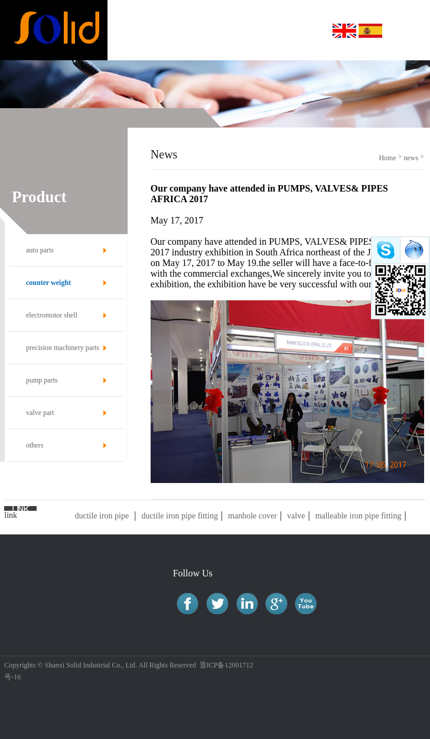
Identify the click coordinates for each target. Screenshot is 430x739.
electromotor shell (51, 315)
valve (296, 515)
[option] (215, 94)
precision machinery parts (62, 347)
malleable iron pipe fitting (358, 515)
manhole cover (252, 515)
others (34, 445)
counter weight (48, 282)
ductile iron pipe (101, 515)
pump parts (42, 380)
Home (387, 158)
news (411, 158)
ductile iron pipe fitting (179, 515)
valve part (40, 413)
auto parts (40, 250)
